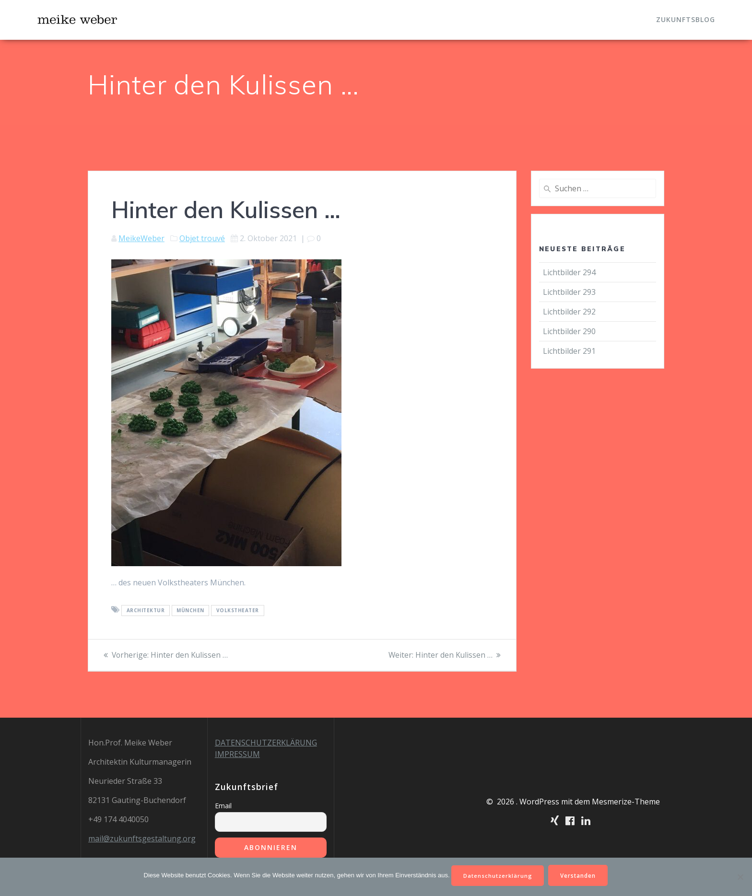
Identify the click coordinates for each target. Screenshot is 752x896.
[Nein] (740, 876)
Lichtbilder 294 (569, 272)
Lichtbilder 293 (569, 292)
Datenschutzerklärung (497, 875)
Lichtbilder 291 (569, 351)
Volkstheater (237, 610)
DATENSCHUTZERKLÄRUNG (266, 742)
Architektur (146, 610)
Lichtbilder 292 (569, 311)
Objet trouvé (202, 238)
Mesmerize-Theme (626, 801)
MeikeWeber (141, 238)
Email (223, 805)
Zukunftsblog (685, 19)
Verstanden (581, 875)
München (190, 610)
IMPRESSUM (237, 754)
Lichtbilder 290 (569, 331)
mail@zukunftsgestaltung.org (142, 838)
